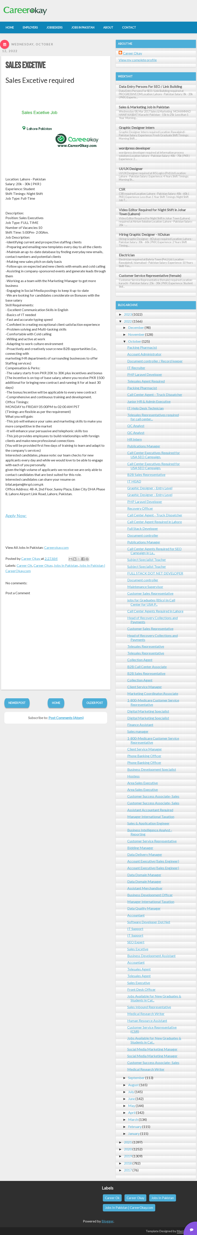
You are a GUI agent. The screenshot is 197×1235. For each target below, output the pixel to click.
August (133, 1085)
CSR (122, 189)
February (135, 1126)
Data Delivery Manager (144, 854)
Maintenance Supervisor (145, 587)
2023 (128, 314)
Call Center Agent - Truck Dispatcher (154, 394)
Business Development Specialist (151, 769)
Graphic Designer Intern (136, 127)
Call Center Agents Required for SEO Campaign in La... (154, 551)
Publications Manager (143, 446)
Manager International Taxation (150, 816)
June (131, 1099)
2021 (128, 1142)
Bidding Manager (140, 848)
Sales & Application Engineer (148, 823)
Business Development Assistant (151, 956)
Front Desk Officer (141, 989)
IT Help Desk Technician (145, 408)
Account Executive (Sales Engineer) (153, 861)
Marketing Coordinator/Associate (152, 693)
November (136, 334)
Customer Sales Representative (150, 593)
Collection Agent (139, 660)
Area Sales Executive (142, 783)
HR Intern (134, 439)
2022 (128, 321)
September (136, 1078)
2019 (128, 1156)
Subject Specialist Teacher (146, 559)
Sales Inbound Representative (149, 1007)
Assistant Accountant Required (150, 810)
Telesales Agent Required (146, 381)
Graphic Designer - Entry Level (149, 488)
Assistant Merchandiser (145, 888)
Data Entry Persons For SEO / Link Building (150, 86)
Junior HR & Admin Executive (149, 401)
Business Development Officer (150, 895)
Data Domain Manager (144, 875)
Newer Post (17, 703)
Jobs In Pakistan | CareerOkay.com (129, 1207)
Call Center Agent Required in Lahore (154, 522)
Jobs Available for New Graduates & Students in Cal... (154, 998)
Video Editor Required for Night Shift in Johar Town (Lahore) (152, 212)
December (136, 327)
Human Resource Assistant (147, 1020)
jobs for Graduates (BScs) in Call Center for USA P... (151, 602)
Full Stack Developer (142, 528)
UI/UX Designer (131, 169)
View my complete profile (138, 60)
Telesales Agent (139, 969)
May (131, 1105)
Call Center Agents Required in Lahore (155, 611)
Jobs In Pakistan (66, 565)
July (131, 1092)
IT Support (135, 929)
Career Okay (43, 565)
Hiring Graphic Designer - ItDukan (144, 234)
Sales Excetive (25, 65)
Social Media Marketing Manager (152, 1049)
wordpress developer (134, 148)
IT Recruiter (136, 368)
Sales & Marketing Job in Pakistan (144, 107)
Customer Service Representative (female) (150, 275)
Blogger (107, 1221)
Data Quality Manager (144, 908)
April (132, 1112)
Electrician (127, 255)
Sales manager (138, 731)
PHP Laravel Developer (144, 374)
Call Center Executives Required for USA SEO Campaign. (153, 455)
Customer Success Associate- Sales (153, 796)
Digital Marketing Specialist (148, 711)
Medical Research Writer (146, 1014)
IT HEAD (134, 481)
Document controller (142, 535)
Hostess (133, 776)
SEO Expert (135, 942)
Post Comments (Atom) (66, 718)
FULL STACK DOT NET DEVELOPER (155, 573)
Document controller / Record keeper (155, 361)
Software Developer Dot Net (148, 922)
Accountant (136, 915)
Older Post (94, 703)
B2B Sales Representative (146, 474)
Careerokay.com (56, 547)
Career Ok (24, 565)
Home (56, 703)
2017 (128, 1170)
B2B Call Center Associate (147, 667)
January (134, 1133)
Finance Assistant (140, 725)
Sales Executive (138, 983)
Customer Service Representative (152, 841)
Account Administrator (144, 354)
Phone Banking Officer (144, 756)
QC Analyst (135, 426)
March (133, 1119)
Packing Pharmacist (142, 347)
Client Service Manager (144, 687)
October (134, 341)
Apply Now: (16, 515)
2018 (128, 1163)
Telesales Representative (145, 646)
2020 (128, 1149)
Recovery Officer (140, 508)
